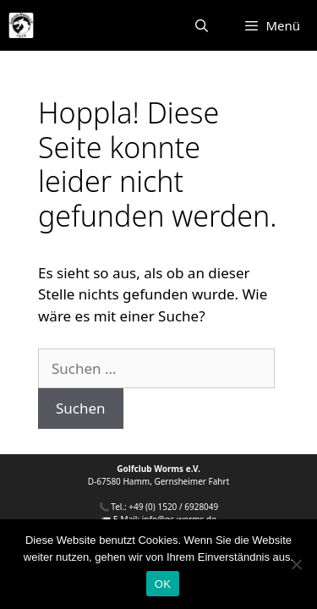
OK (163, 584)
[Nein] (295, 564)
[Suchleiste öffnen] (202, 25)
